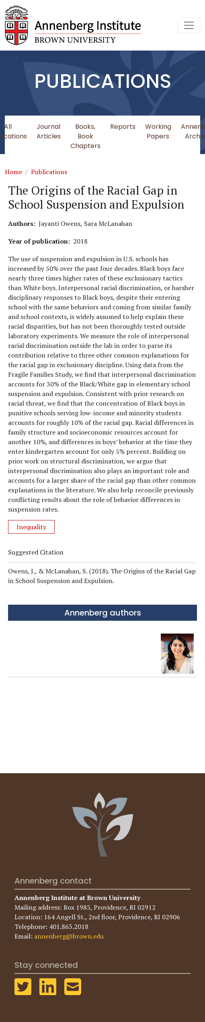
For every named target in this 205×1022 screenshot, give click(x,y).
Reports (122, 126)
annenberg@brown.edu (69, 936)
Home (13, 171)
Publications (49, 171)
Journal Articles (49, 131)
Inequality (31, 526)
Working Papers (158, 131)
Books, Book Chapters (85, 136)
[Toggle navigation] (189, 25)
